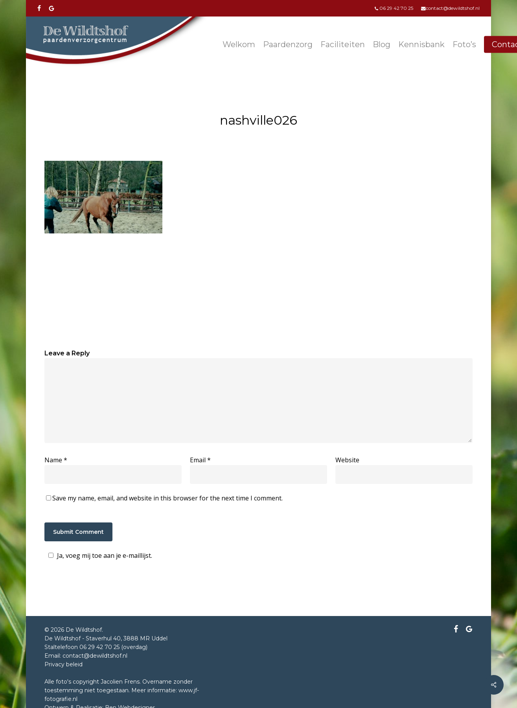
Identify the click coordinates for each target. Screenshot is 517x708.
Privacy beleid (63, 664)
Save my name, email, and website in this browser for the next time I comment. (167, 498)
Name (55, 460)
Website (347, 460)
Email (200, 460)
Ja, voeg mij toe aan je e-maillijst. (99, 555)
